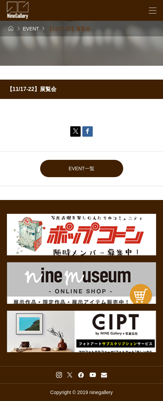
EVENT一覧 (81, 168)
